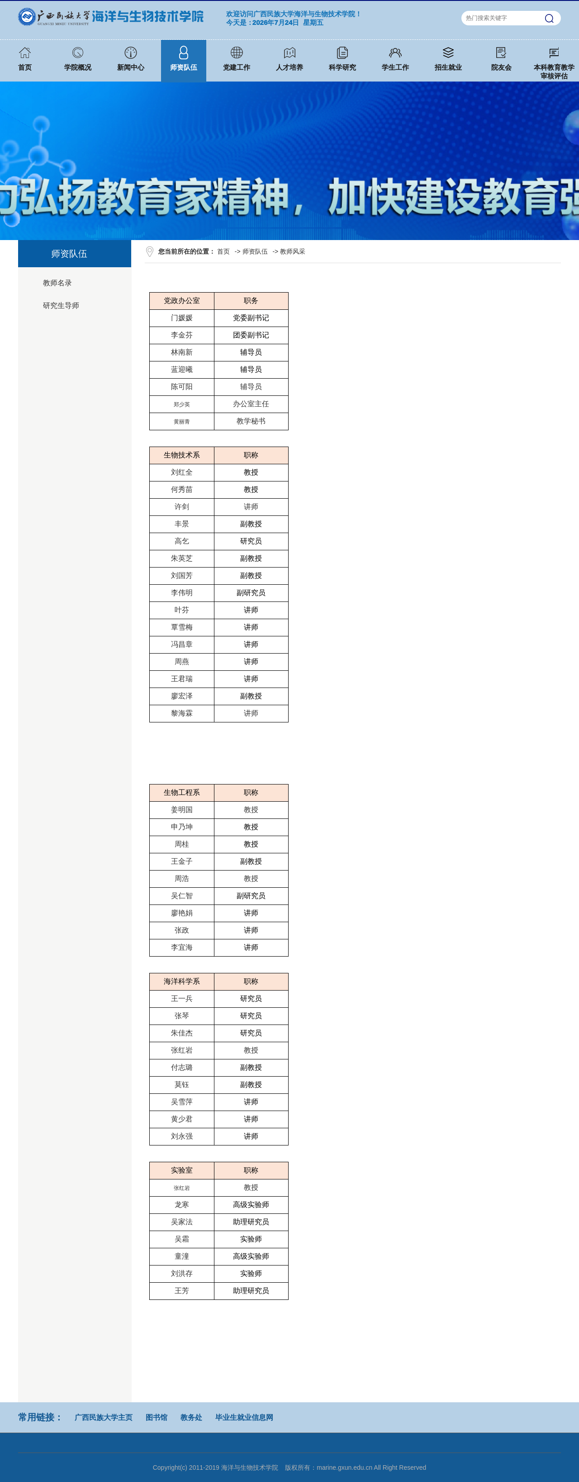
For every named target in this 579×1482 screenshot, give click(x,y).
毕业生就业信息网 (244, 1417)
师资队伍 (255, 251)
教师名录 (57, 283)
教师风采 (292, 251)
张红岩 (182, 1188)
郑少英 (182, 404)
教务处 (191, 1417)
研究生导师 (61, 305)
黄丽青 (182, 422)
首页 (223, 251)
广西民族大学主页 (104, 1417)
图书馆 (156, 1417)
